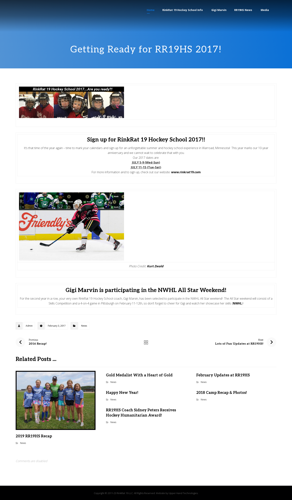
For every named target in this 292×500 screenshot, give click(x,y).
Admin (29, 325)
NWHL (237, 303)
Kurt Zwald (155, 266)
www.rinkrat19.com (186, 172)
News (84, 325)
